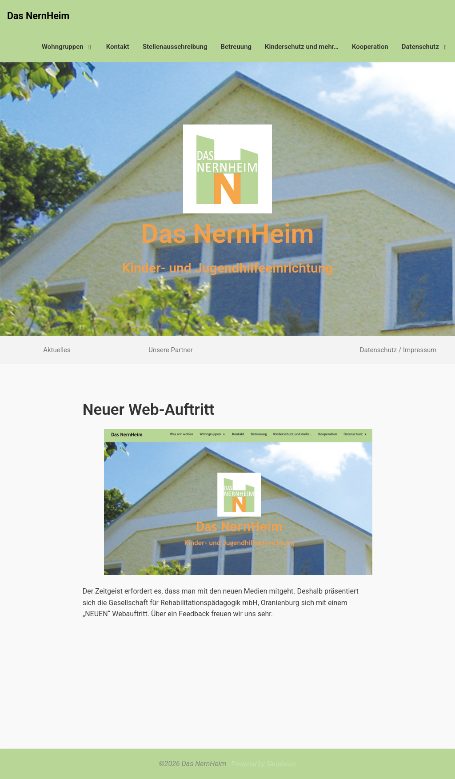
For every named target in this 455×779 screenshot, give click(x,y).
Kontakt (117, 47)
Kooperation (370, 47)
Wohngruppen (69, 46)
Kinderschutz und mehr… (302, 47)
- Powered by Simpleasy (262, 764)
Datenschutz (427, 46)
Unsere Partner (170, 350)
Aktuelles (57, 350)
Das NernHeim (38, 15)
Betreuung (235, 47)
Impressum (419, 350)
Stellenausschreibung (175, 47)
